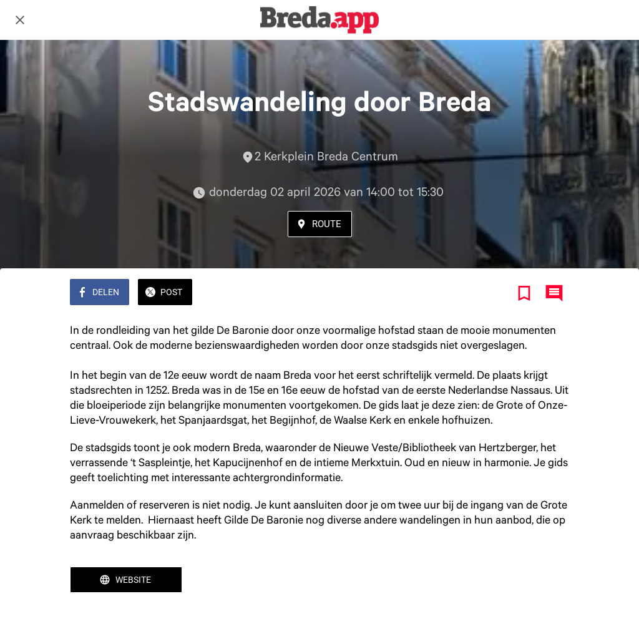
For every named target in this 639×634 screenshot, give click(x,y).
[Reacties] (554, 293)
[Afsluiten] (19, 19)
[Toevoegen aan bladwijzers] (524, 293)
